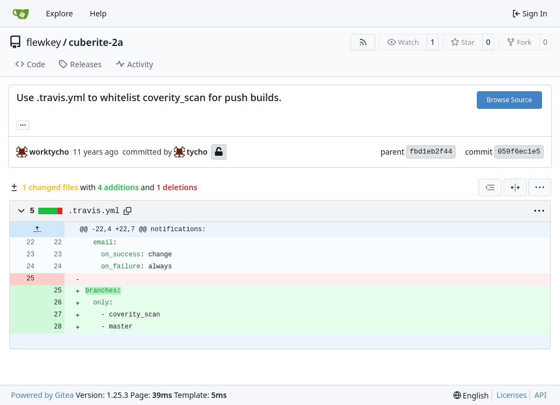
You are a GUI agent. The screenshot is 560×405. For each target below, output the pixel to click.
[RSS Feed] (363, 42)
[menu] (539, 187)
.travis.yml (94, 211)
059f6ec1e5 (519, 152)
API (540, 395)
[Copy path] (127, 211)
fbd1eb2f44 (431, 152)
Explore (59, 13)
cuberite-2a (96, 42)
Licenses (512, 395)
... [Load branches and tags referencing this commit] (23, 124)
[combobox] (490, 187)
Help (98, 13)
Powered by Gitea (42, 395)
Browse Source (509, 99)
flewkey (43, 42)
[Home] (20, 14)
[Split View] (515, 187)
